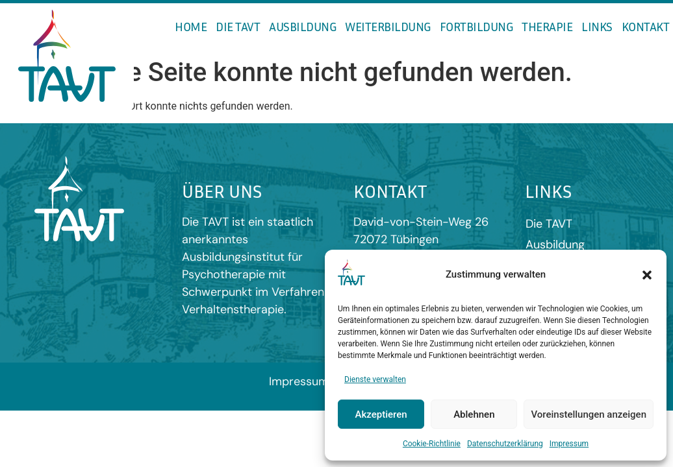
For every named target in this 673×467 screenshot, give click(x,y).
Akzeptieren (381, 414)
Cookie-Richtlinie (432, 443)
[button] (647, 275)
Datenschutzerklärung (505, 443)
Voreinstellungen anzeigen (588, 414)
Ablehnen (473, 414)
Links (597, 26)
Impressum (569, 443)
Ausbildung (302, 26)
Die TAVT (238, 26)
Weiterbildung (388, 26)
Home (191, 26)
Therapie (547, 26)
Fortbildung (476, 26)
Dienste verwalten (375, 379)
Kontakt (646, 26)
